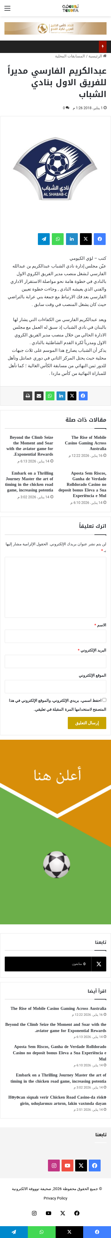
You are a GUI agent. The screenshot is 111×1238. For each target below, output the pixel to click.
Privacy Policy (55, 1198)
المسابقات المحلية (70, 56)
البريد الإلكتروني (92, 650)
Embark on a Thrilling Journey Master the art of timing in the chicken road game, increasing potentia (29, 481)
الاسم (100, 625)
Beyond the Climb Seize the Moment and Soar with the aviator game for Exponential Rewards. (30, 445)
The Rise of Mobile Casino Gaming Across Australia (85, 443)
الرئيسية (98, 56)
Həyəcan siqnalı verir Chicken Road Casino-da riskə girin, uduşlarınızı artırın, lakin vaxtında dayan (57, 1100)
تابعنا (101, 1135)
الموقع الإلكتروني (92, 675)
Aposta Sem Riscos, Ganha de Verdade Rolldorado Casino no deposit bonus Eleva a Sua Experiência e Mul (82, 484)
